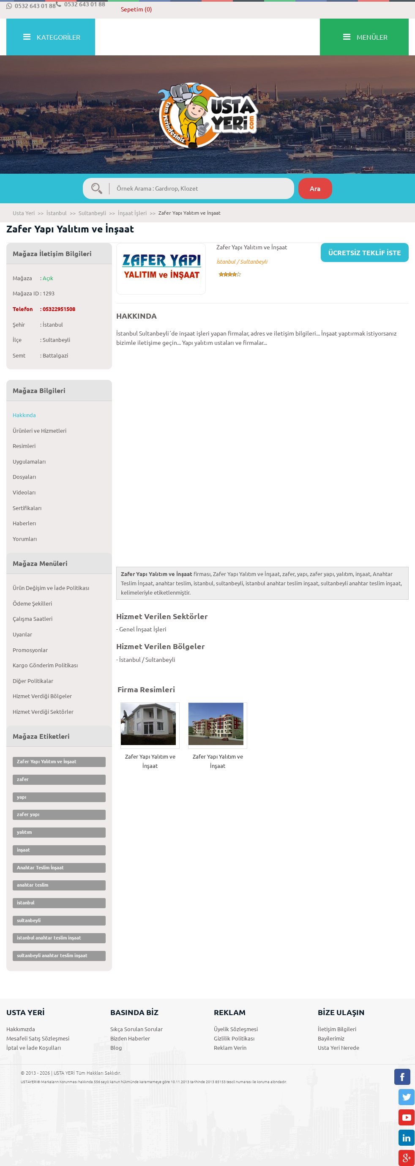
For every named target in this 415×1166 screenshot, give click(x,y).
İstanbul (56, 213)
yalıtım (24, 832)
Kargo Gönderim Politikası (45, 665)
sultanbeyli (29, 920)
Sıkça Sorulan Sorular (136, 1029)
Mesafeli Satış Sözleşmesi (37, 1038)
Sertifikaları (27, 508)
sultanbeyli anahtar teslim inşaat (52, 955)
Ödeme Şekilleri (32, 603)
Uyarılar (22, 634)
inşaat (23, 849)
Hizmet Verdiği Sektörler (43, 712)
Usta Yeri (24, 213)
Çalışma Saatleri (32, 619)
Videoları (24, 492)
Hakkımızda (20, 1029)
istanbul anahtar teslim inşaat (49, 937)
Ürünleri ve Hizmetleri (39, 431)
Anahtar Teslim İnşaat (40, 867)
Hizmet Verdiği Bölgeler (42, 696)
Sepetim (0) (136, 9)
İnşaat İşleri (132, 213)
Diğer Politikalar (33, 681)
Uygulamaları (29, 461)
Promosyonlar (30, 650)
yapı (21, 797)
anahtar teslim (32, 884)
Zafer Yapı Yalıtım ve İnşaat (46, 761)
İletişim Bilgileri (337, 1029)
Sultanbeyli (92, 213)
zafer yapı (28, 814)
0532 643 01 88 (31, 6)
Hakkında (24, 415)
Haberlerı (24, 523)
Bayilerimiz (331, 1038)
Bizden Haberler (130, 1038)
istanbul (25, 902)
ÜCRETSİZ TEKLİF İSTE (364, 253)
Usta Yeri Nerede (338, 1048)
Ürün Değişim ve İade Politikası (51, 588)
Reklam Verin (230, 1048)
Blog (116, 1048)
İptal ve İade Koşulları (33, 1048)
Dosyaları (24, 477)
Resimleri (24, 446)
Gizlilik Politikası (234, 1038)
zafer (23, 779)
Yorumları (25, 539)
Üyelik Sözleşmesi (236, 1029)
